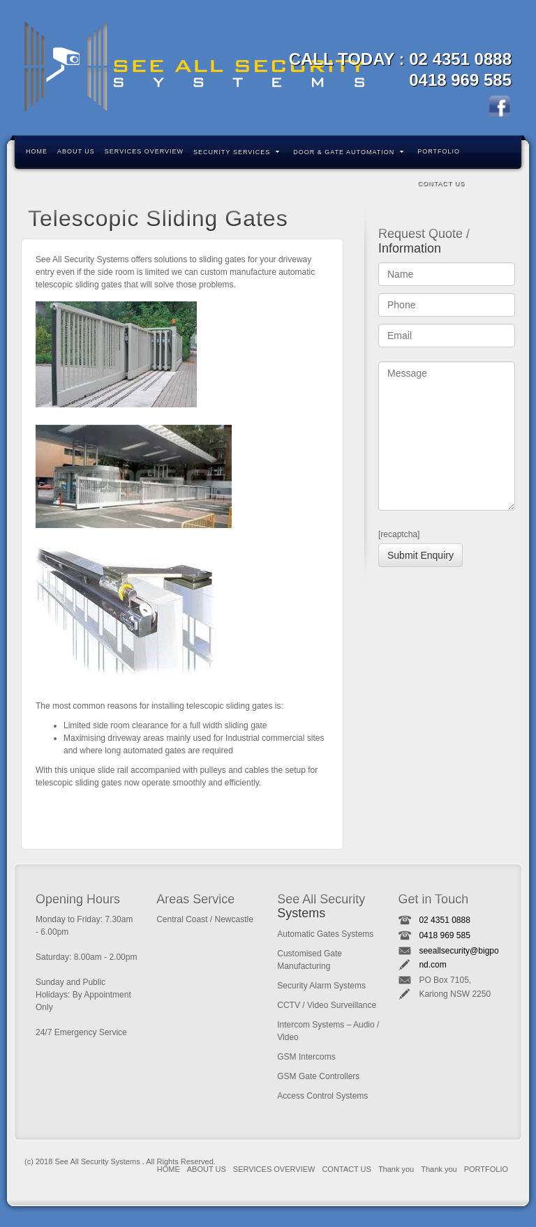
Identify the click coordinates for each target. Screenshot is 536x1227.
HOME (36, 151)
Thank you (396, 1169)
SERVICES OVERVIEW (144, 151)
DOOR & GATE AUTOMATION (348, 152)
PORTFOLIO (438, 151)
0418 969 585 (460, 79)
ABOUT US (76, 151)
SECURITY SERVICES (236, 152)
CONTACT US (441, 183)
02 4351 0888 (460, 59)
